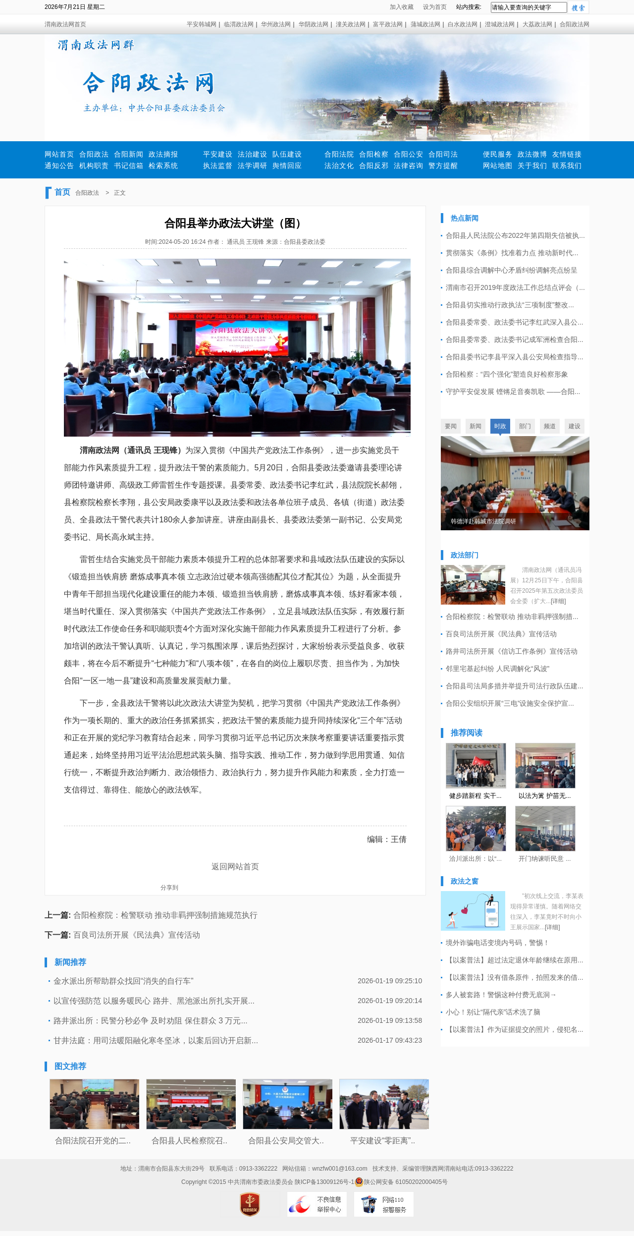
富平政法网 (388, 24)
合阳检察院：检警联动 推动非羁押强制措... (512, 616)
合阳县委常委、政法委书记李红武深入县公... (514, 322)
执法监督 (218, 165)
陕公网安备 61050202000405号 (401, 1182)
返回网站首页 (235, 866)
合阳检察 (374, 154)
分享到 (169, 887)
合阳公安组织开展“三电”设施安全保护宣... (510, 703)
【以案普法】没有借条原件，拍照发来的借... (514, 977)
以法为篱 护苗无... (545, 795)
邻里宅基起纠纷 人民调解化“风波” (497, 669)
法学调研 (252, 165)
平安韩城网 (201, 24)
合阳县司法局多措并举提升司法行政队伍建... (514, 686)
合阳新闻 (129, 154)
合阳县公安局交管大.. (286, 1140)
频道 (550, 426)
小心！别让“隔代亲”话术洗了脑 (493, 1012)
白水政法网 (462, 24)
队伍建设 (287, 154)
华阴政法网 (313, 24)
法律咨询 (408, 165)
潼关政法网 (351, 24)
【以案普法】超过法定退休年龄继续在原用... (514, 960)
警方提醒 (443, 165)
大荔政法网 (537, 24)
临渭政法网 (239, 24)
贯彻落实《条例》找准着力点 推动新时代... (512, 253)
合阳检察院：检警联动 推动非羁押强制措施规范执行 (165, 915)
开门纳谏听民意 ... (545, 858)
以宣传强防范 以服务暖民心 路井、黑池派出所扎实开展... (154, 1001)
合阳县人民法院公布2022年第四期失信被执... (515, 235)
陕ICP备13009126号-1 (324, 1182)
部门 (525, 426)
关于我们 (532, 165)
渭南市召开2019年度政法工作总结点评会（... (515, 287)
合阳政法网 (574, 24)
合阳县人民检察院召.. (189, 1140)
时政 (500, 426)
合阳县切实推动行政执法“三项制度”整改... (510, 305)
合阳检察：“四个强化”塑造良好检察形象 (507, 374)
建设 (575, 426)
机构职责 (94, 165)
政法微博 (532, 154)
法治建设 (252, 154)
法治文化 (339, 165)
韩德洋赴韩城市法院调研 (483, 521)
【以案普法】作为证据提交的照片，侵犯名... (514, 1029)
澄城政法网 (500, 24)
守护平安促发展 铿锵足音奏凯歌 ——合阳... (513, 391)
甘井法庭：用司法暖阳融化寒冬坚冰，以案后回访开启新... (155, 1040)
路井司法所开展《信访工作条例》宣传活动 (512, 651)
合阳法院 (339, 154)
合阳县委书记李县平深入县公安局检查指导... (514, 357)
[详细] (558, 601)
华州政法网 (276, 24)
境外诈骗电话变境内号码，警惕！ (498, 943)
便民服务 (498, 154)
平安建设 (218, 154)
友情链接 (567, 154)
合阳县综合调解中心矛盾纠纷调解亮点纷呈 (512, 270)
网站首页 (59, 154)
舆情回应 (287, 165)
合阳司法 (443, 154)
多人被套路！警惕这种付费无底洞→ (501, 995)
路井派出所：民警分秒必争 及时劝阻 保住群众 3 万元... (150, 1020)
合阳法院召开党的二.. (93, 1140)
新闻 (475, 426)
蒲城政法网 (425, 24)
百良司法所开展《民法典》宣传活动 (136, 935)
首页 (62, 192)
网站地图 (498, 165)
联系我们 (567, 165)
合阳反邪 (374, 165)
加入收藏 (402, 6)
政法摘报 (163, 154)
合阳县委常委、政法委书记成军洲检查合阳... (514, 339)
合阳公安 (408, 154)
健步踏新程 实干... (475, 795)
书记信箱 (129, 165)
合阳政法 (94, 154)
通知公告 (59, 165)
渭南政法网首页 (65, 24)
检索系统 (163, 165)
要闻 (451, 426)
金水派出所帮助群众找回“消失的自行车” (123, 981)
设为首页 (435, 6)
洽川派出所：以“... (475, 858)
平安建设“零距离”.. (383, 1140)
